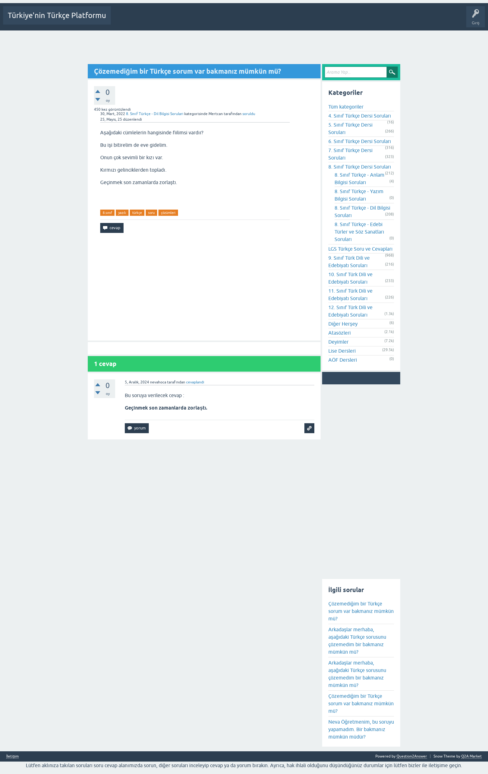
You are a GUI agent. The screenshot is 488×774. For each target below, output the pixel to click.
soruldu (248, 114)
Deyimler (338, 342)
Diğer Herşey (343, 324)
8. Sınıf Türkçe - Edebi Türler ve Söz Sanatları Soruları (359, 231)
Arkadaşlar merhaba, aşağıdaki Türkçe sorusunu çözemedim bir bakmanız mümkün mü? (357, 641)
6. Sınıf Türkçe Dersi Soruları (359, 141)
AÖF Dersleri (342, 360)
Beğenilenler (146, 19)
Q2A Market (471, 756)
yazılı (122, 213)
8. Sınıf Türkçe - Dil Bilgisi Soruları (154, 114)
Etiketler (206, 19)
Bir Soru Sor (256, 19)
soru (151, 213)
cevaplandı (195, 382)
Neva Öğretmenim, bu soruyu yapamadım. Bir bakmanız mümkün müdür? (361, 729)
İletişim (12, 756)
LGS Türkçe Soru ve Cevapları (360, 249)
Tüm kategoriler (346, 106)
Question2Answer (411, 756)
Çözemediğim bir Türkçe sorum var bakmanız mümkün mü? (361, 611)
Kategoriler (229, 19)
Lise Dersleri (342, 351)
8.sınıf (107, 213)
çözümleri (168, 213)
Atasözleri (339, 333)
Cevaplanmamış (178, 19)
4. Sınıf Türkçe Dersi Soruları (359, 115)
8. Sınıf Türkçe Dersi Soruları (359, 166)
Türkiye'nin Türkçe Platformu (57, 15)
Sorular (122, 19)
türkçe (137, 213)
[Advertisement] (244, 48)
